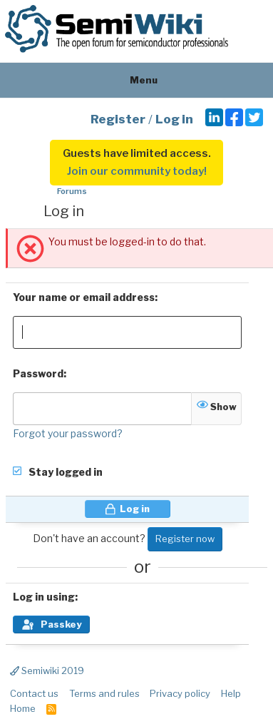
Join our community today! (137, 171)
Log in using (44, 597)
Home (23, 708)
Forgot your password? (68, 433)
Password (38, 373)
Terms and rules (104, 693)
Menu (136, 80)
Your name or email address (84, 297)
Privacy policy (180, 693)
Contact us (34, 693)
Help (231, 693)
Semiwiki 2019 (47, 670)
